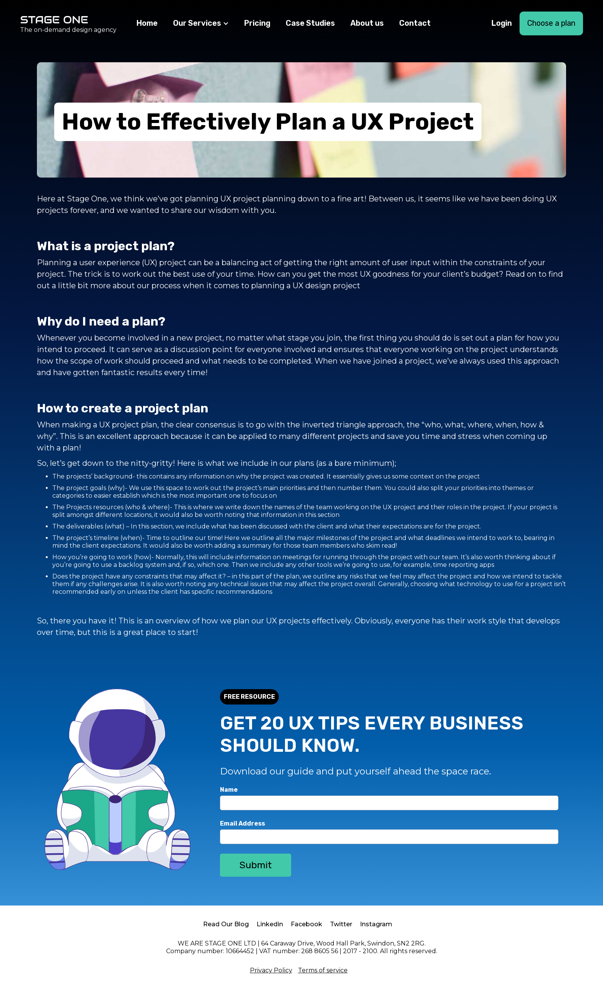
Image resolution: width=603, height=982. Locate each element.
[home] (68, 23)
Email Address (242, 823)
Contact (415, 23)
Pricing (257, 23)
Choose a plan (551, 23)
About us (367, 23)
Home (147, 23)
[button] (201, 23)
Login (501, 23)
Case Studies (310, 23)
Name (229, 789)
